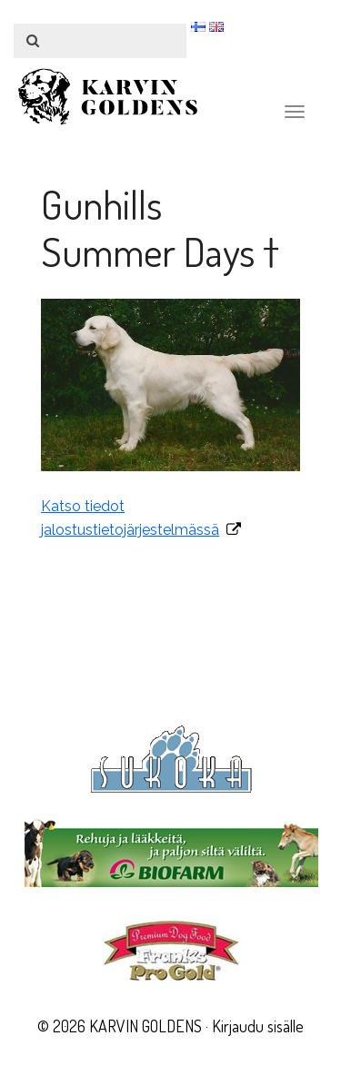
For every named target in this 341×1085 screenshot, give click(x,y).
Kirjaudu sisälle (258, 1026)
